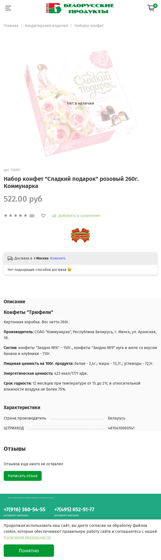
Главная (11, 25)
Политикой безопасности (27, 537)
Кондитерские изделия (46, 25)
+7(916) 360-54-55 (24, 510)
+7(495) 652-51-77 (74, 510)
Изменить (58, 258)
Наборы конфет (89, 25)
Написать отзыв (22, 475)
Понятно (29, 551)
